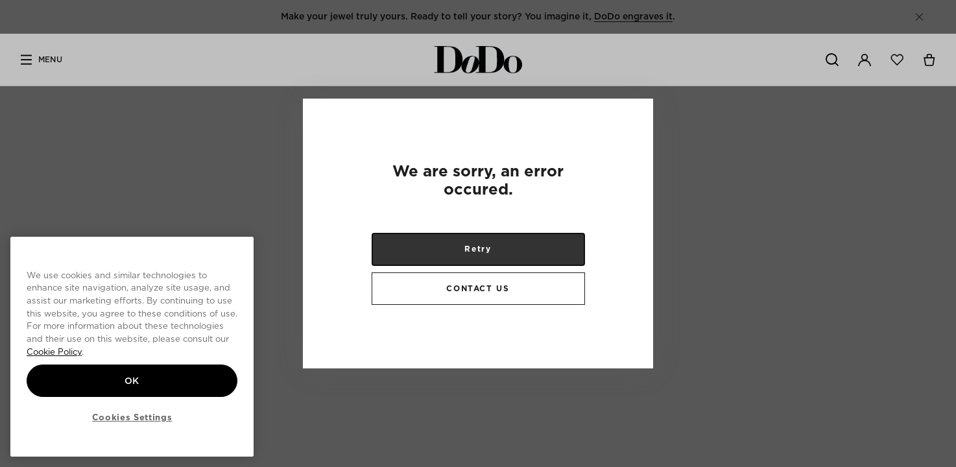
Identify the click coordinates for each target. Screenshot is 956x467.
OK (132, 381)
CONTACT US (477, 288)
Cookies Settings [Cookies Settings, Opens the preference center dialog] (132, 417)
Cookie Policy (54, 351)
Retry (477, 249)
